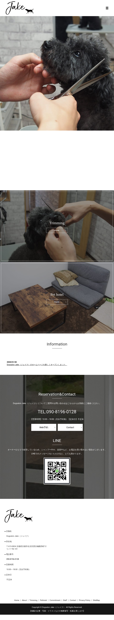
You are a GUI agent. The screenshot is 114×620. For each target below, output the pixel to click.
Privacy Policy (84, 600)
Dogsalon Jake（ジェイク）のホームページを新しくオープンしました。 (37, 365)
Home (16, 600)
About (24, 600)
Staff (65, 600)
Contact (70, 427)
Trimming (33, 600)
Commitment (55, 600)
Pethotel (43, 600)
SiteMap (96, 600)
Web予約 (43, 427)
